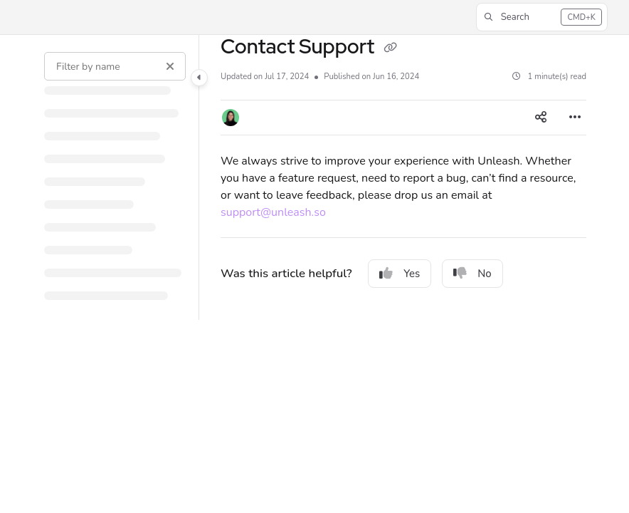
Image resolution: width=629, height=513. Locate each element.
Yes (399, 273)
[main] (403, 177)
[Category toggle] (199, 77)
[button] (542, 17)
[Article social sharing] (540, 117)
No (472, 273)
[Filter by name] (115, 66)
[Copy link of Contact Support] (390, 48)
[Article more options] (575, 117)
